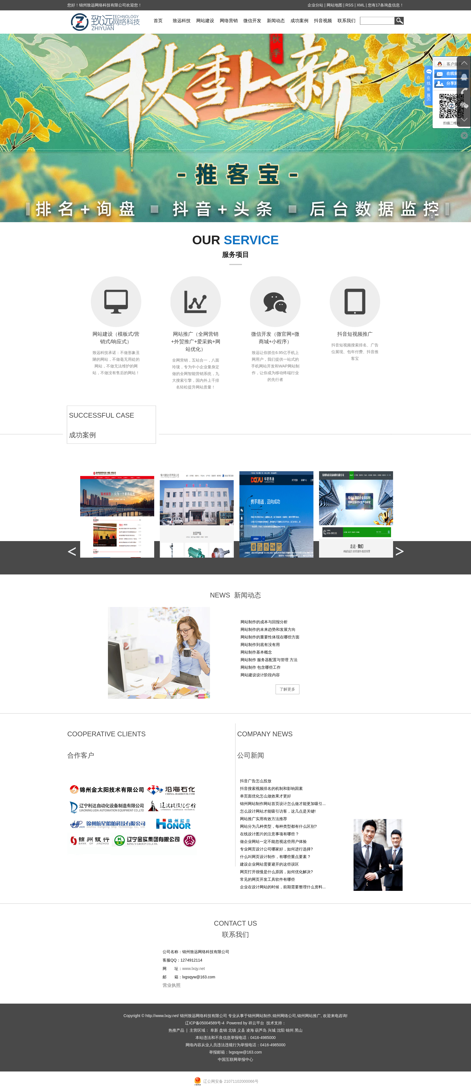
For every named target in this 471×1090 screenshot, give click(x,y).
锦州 (290, 1030)
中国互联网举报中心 (235, 1059)
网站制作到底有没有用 (260, 644)
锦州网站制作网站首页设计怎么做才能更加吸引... (283, 803)
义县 (241, 1030)
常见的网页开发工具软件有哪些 (267, 879)
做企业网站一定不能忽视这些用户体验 (273, 841)
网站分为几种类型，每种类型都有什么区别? (278, 826)
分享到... (453, 83)
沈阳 (281, 1030)
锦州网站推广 (309, 1015)
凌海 (250, 1030)
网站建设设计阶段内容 (260, 675)
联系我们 (346, 20)
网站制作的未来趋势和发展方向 (268, 629)
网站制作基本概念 (256, 652)
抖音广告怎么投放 (255, 781)
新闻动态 (276, 20)
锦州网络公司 (284, 1015)
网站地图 (334, 5)
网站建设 (205, 20)
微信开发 (252, 20)
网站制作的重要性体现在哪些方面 (270, 637)
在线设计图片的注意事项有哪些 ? (269, 834)
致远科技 (182, 20)
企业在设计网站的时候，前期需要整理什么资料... (283, 887)
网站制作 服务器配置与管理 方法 (269, 659)
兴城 (272, 1030)
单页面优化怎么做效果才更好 (265, 796)
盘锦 (223, 1030)
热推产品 (176, 1030)
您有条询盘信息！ (386, 5)
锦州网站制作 (259, 1015)
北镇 (232, 1030)
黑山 (299, 1030)
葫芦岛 (261, 1030)
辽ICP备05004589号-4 (204, 1023)
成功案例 (299, 20)
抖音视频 (323, 20)
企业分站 (316, 5)
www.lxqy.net (193, 968)
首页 (158, 20)
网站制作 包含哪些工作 (261, 667)
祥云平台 (256, 1023)
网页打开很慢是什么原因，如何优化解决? (276, 872)
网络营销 (229, 20)
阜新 (214, 1030)
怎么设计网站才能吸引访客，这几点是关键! (278, 811)
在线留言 (454, 74)
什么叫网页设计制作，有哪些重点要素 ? (275, 856)
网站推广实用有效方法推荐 (263, 819)
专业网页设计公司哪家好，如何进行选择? (276, 849)
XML (361, 5)
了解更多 (287, 689)
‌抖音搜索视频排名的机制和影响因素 (271, 788)
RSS (350, 5)
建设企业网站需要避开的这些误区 (269, 864)
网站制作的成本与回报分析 (264, 622)
